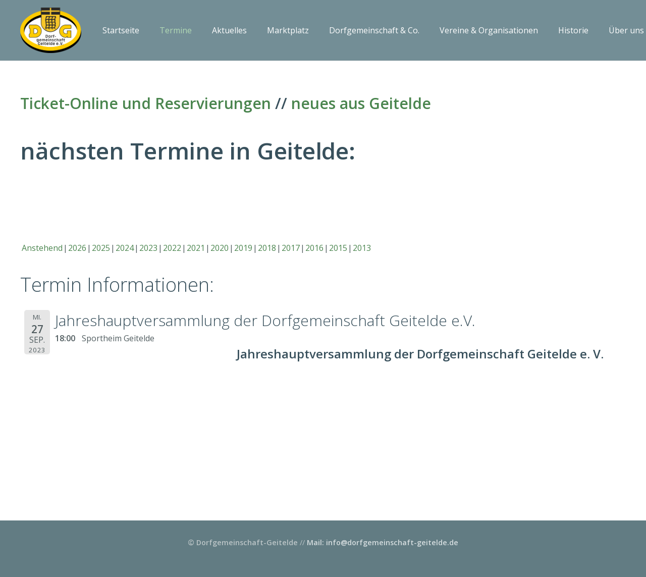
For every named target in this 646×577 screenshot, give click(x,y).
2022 (172, 247)
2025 (101, 247)
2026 (77, 247)
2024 (125, 247)
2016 (314, 247)
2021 (196, 247)
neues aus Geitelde (361, 103)
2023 (148, 247)
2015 (338, 247)
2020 (219, 247)
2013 (362, 247)
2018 (267, 247)
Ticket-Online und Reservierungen (145, 103)
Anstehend (42, 247)
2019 (243, 247)
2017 (291, 247)
